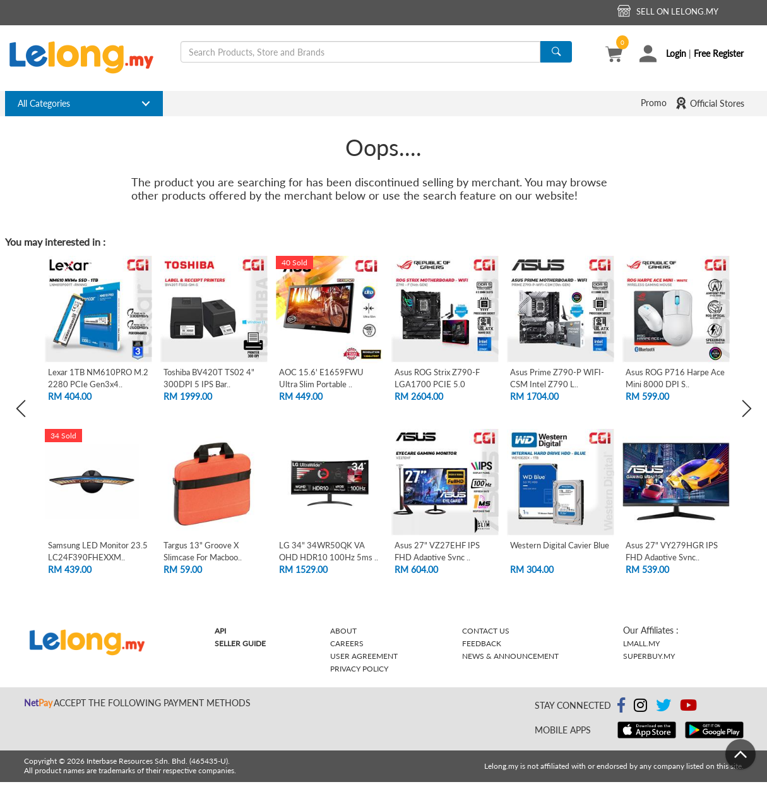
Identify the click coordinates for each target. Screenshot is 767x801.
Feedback (481, 643)
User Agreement (364, 656)
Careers (347, 643)
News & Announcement (510, 656)
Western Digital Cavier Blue (559, 545)
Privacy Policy (359, 668)
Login (676, 53)
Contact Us (485, 630)
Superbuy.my (649, 656)
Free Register (719, 53)
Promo (654, 102)
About (343, 630)
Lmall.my (641, 643)
